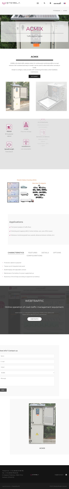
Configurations (34, 256)
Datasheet (34, 76)
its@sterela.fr (59, 475)
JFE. (19, 486)
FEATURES (32, 253)
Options (57, 253)
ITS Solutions (56, 10)
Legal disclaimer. (6, 486)
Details (45, 253)
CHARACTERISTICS (16, 253)
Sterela (55, 486)
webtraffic (34, 319)
